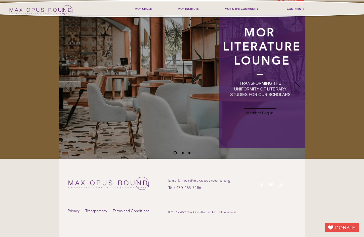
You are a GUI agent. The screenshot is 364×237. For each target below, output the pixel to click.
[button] (260, 112)
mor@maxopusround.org (206, 180)
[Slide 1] (175, 153)
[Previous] (66, 87)
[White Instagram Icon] (281, 184)
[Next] (297, 87)
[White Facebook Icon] (261, 184)
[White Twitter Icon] (271, 184)
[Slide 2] (183, 153)
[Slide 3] (189, 153)
